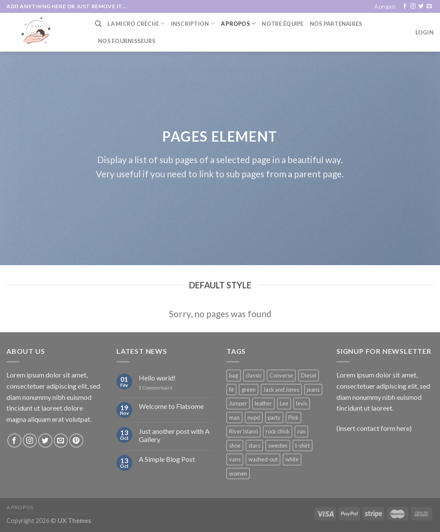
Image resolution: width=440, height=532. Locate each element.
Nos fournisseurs (127, 40)
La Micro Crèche (136, 23)
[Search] (98, 23)
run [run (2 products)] (301, 431)
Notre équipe (282, 23)
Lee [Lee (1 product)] (284, 403)
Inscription (193, 23)
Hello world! (157, 378)
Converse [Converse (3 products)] (281, 375)
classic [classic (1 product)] (254, 375)
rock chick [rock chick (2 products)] (278, 431)
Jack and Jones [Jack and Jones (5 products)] (281, 389)
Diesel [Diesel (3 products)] (308, 375)
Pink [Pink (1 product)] (293, 417)
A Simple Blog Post (167, 459)
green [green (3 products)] (248, 389)
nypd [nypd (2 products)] (254, 417)
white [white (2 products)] (292, 459)
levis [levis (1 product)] (301, 403)
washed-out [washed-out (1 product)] (263, 459)
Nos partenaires (336, 23)
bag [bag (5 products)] (233, 375)
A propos (385, 6)
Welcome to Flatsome (171, 406)
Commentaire (156, 387)
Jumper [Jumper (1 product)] (238, 403)
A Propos (238, 23)
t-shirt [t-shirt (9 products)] (302, 445)
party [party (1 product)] (274, 417)
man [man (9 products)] (234, 417)
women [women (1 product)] (238, 473)
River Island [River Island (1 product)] (243, 431)
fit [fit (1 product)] (231, 389)
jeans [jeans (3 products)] (313, 389)
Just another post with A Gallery (174, 435)
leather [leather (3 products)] (263, 403)
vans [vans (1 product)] (235, 459)
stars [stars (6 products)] (254, 445)
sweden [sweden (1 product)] (277, 445)
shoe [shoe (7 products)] (235, 445)
